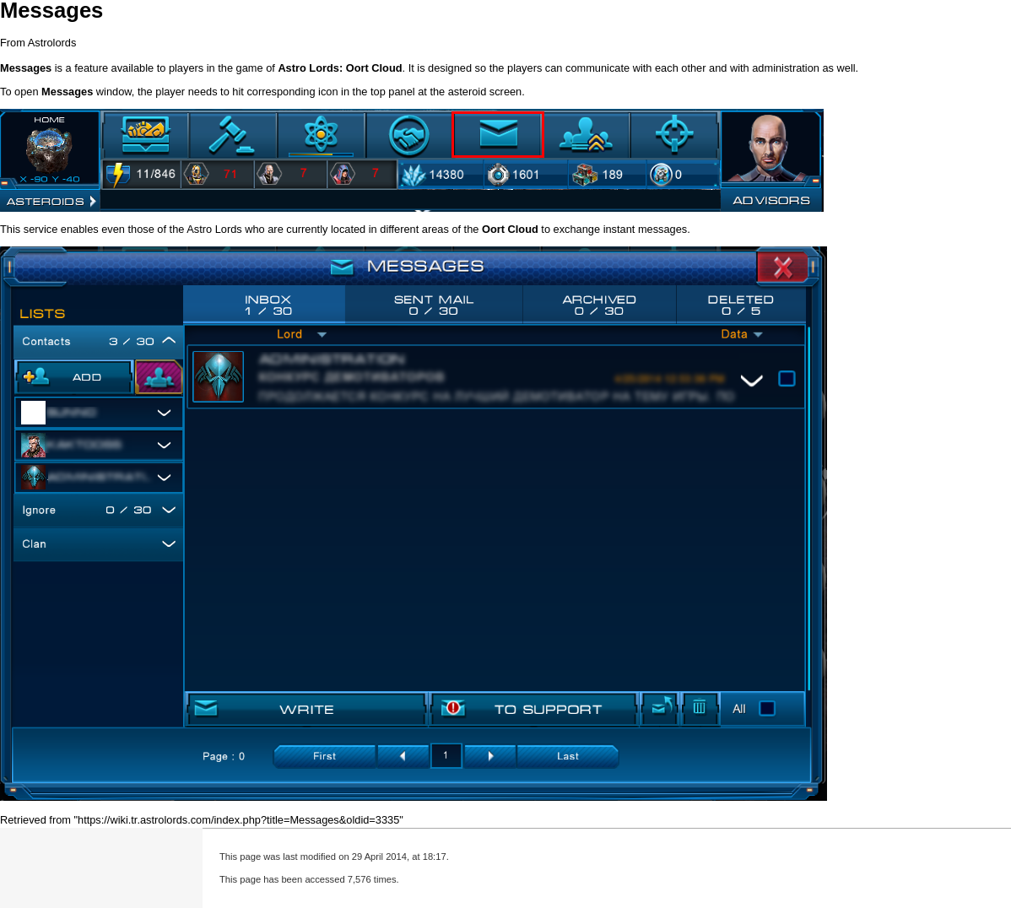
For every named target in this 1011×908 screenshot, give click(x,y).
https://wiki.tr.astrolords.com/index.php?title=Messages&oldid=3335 (238, 819)
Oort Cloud (374, 68)
